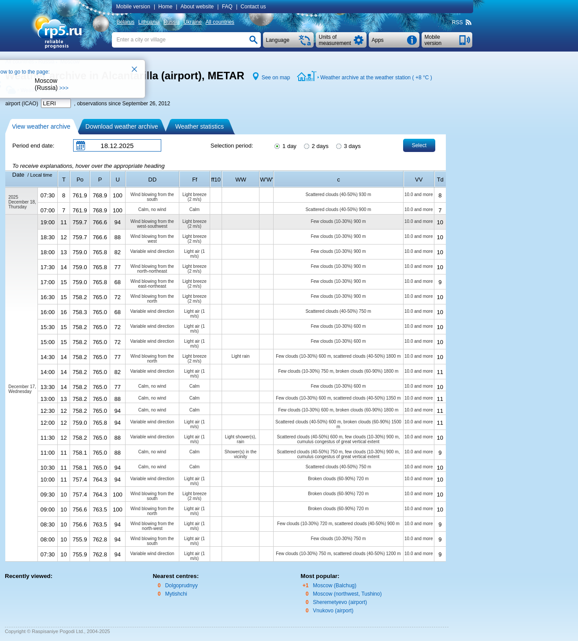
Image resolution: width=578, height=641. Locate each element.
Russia (171, 22)
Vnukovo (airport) (333, 611)
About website (197, 7)
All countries (219, 22)
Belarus (126, 22)
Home (165, 7)
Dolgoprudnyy (181, 585)
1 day (284, 145)
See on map (276, 77)
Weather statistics (199, 126)
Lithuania (149, 22)
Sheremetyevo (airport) (340, 602)
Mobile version (133, 7)
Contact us (253, 7)
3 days (348, 145)
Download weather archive (121, 126)
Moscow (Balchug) (334, 585)
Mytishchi (176, 594)
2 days (316, 145)
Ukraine (192, 22)
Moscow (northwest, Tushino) (347, 594)
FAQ (227, 7)
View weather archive (41, 126)
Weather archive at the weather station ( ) (376, 77)
